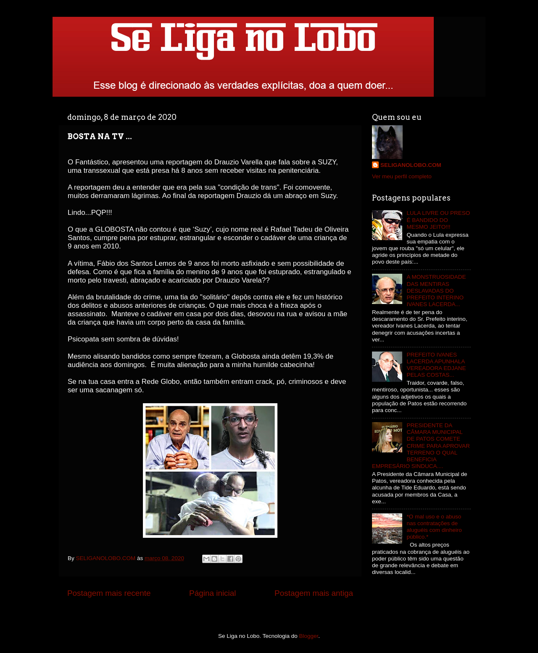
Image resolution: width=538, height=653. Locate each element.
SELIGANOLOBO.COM (410, 165)
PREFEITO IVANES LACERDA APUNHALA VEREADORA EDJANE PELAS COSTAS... (436, 365)
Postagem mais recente (108, 593)
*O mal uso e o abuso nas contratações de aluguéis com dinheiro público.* (434, 526)
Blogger (309, 636)
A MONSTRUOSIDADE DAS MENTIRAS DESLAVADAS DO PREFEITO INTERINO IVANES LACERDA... (436, 290)
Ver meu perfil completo (402, 176)
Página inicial (212, 593)
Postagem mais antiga (313, 593)
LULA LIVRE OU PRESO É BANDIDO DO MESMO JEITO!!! (438, 220)
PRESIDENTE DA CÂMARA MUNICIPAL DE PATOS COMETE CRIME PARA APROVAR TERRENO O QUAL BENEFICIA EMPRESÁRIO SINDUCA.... (421, 445)
